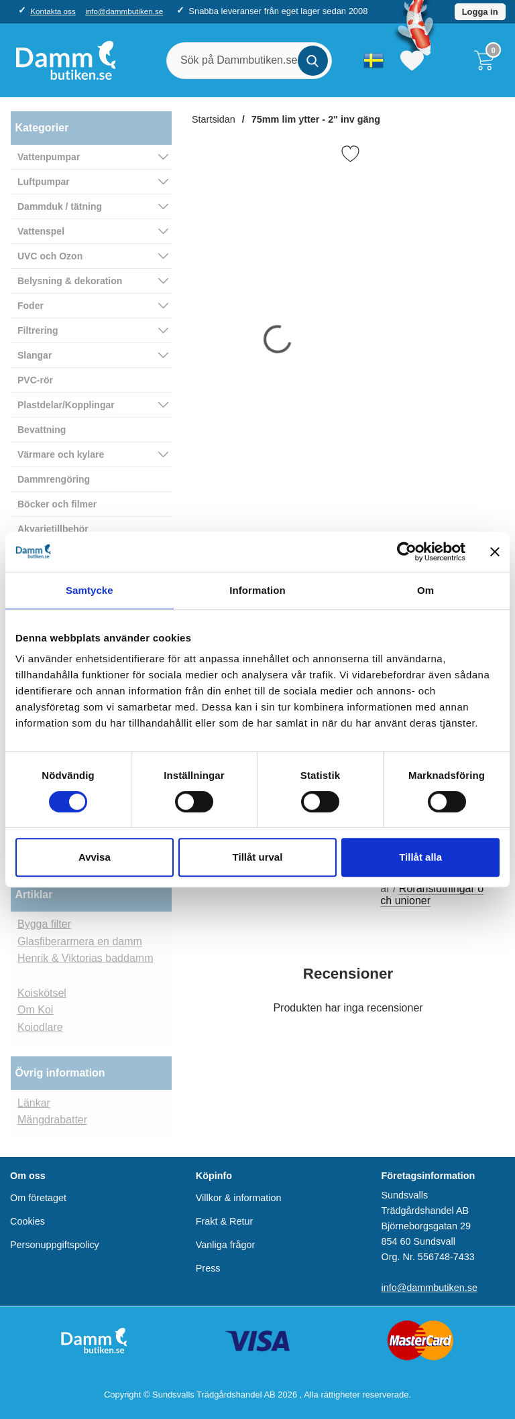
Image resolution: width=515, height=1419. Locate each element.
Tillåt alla (420, 857)
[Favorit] (350, 153)
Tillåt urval (258, 857)
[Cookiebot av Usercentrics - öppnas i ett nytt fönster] (406, 552)
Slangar (34, 355)
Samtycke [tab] (89, 590)
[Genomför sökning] (313, 61)
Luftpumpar (43, 181)
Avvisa (94, 857)
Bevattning (41, 429)
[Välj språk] (373, 60)
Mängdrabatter (52, 1119)
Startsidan (213, 119)
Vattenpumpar (48, 156)
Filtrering (37, 330)
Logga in (480, 12)
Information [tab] (257, 590)
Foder (30, 305)
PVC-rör (35, 380)
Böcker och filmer (57, 504)
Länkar (33, 1103)
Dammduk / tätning (59, 206)
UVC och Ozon (49, 256)
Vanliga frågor (225, 1244)
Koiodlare (40, 1027)
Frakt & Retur (224, 1221)
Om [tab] (425, 590)
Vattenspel (40, 231)
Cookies (27, 1221)
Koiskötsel (41, 993)
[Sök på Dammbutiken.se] (249, 60)
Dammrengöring (53, 479)
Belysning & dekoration (69, 280)
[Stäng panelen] (495, 551)
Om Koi (35, 1009)
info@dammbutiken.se (124, 11)
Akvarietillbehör (53, 528)
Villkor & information (239, 1197)
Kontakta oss (52, 11)
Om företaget (38, 1197)
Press (208, 1268)
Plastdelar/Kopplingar (66, 404)
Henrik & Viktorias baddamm (85, 958)
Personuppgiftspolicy (54, 1244)
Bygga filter (44, 924)
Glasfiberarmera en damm (79, 941)
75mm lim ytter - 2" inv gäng (315, 119)
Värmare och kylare (60, 454)
